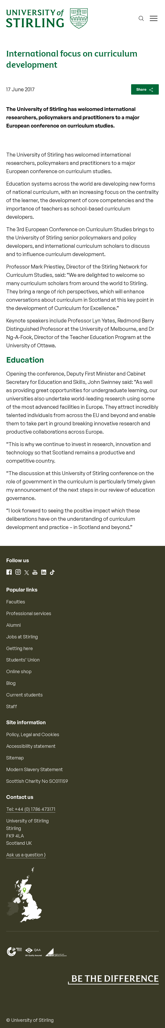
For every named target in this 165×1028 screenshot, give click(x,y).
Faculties (15, 601)
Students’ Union (23, 660)
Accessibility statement (31, 746)
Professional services (28, 613)
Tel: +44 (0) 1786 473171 (30, 809)
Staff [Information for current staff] (11, 706)
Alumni (13, 625)
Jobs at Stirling (22, 636)
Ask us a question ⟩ (26, 854)
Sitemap (15, 758)
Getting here (19, 648)
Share (145, 89)
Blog (11, 683)
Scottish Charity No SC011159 (37, 781)
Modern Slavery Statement (34, 769)
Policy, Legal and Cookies (32, 734)
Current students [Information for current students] (24, 695)
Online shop (19, 671)
